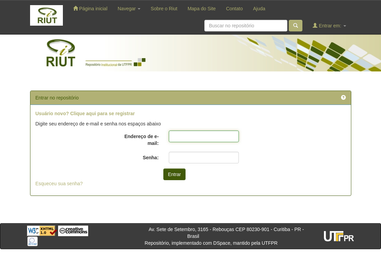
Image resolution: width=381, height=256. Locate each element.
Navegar (129, 8)
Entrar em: (329, 25)
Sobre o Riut (164, 8)
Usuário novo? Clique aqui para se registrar (85, 113)
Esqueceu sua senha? (59, 183)
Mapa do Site (202, 8)
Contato (234, 8)
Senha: (151, 157)
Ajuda (259, 8)
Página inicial (90, 8)
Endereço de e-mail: (141, 140)
